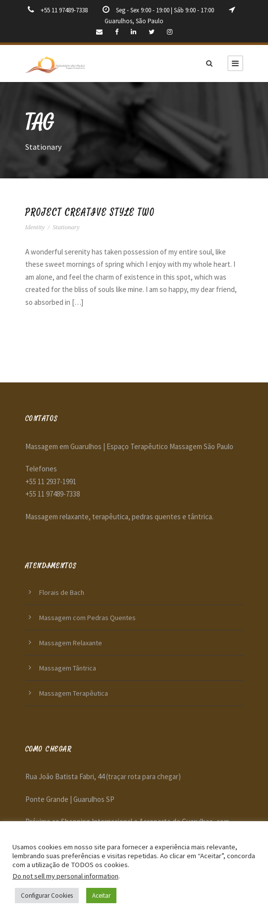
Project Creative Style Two (90, 212)
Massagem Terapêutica (73, 693)
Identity (35, 227)
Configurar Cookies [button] (47, 895)
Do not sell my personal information (65, 876)
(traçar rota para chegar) (143, 776)
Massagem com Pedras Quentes (87, 617)
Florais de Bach (61, 592)
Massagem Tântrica (67, 668)
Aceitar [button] (101, 895)
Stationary (66, 227)
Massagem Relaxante (70, 642)
